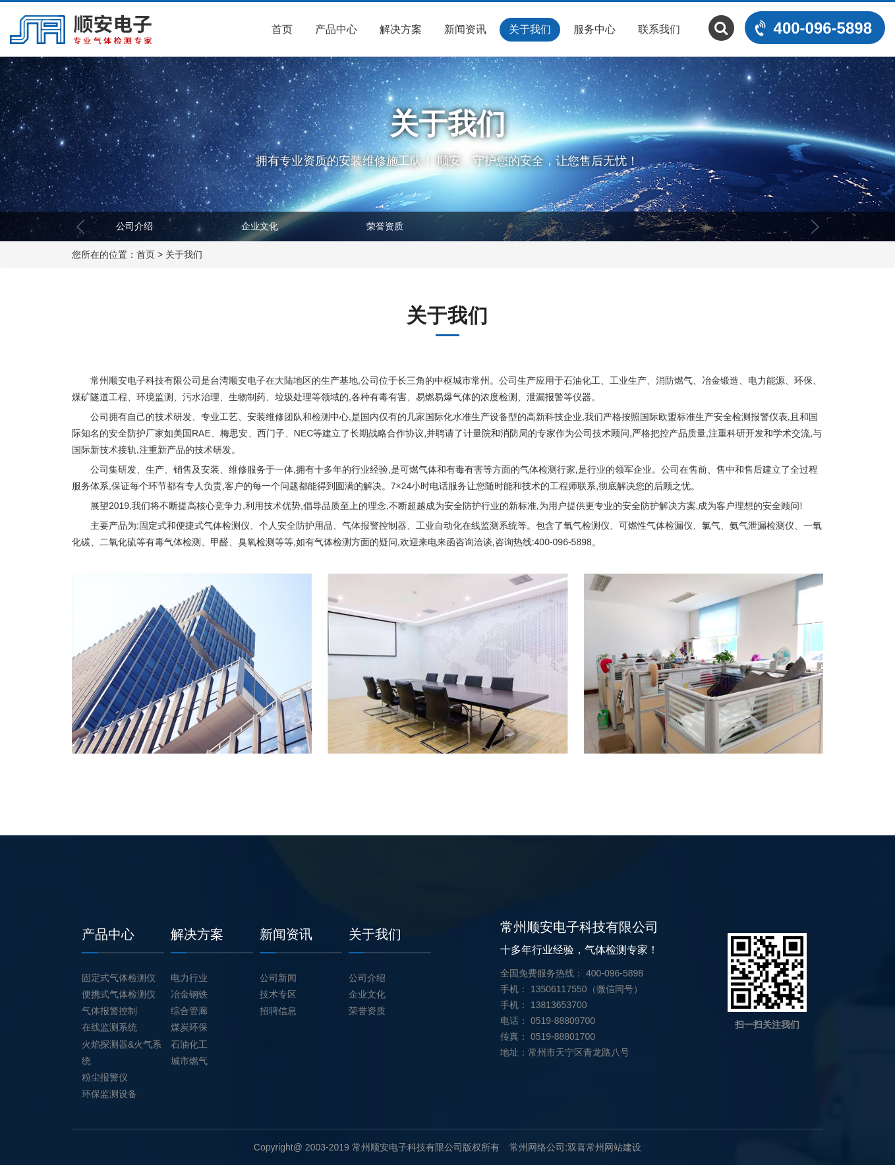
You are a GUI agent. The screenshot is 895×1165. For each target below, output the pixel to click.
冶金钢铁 (189, 994)
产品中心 (336, 29)
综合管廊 (189, 1010)
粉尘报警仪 (105, 1077)
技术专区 (278, 994)
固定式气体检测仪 (119, 977)
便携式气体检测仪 (119, 994)
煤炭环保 (189, 1027)
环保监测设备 (109, 1094)
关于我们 (530, 29)
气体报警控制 (109, 1010)
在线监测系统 (109, 1027)
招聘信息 (278, 1010)
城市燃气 (189, 1061)
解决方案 (401, 29)
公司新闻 (278, 977)
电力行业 (189, 977)
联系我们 (659, 29)
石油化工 (189, 1044)
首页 (282, 29)
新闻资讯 (465, 29)
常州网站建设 (613, 1147)
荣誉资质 (384, 226)
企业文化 (259, 226)
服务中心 (594, 29)
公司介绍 (134, 226)
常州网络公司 (537, 1147)
